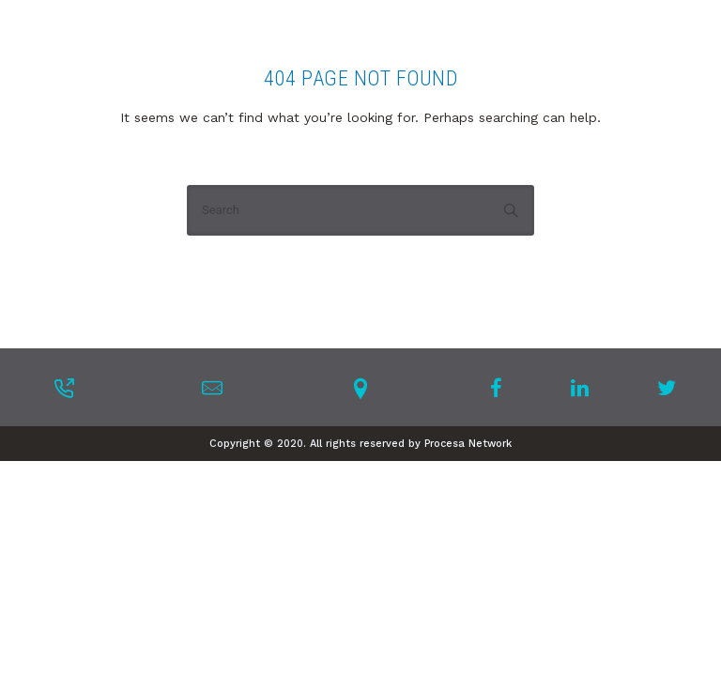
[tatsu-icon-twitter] (666, 387)
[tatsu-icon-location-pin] (360, 388)
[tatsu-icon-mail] (212, 387)
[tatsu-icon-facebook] (502, 387)
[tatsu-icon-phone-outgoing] (64, 387)
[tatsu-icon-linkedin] (585, 387)
